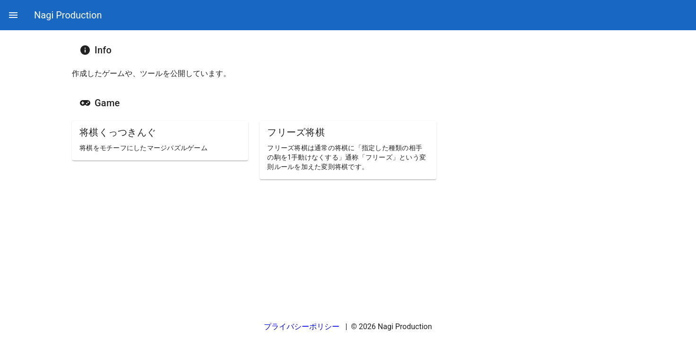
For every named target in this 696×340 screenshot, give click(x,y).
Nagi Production (68, 15)
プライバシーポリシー (302, 326)
